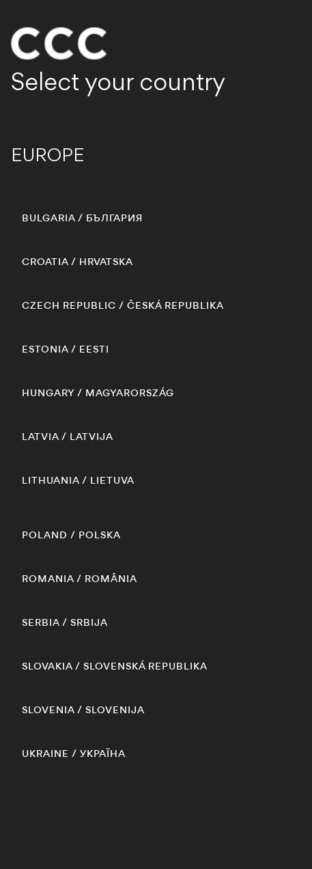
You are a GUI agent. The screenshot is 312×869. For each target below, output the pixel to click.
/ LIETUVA (78, 480)
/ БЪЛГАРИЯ (82, 218)
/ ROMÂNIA (79, 578)
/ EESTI (65, 349)
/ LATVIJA (67, 436)
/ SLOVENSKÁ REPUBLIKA (115, 666)
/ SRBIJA (65, 622)
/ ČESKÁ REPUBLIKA (123, 305)
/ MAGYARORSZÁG (98, 393)
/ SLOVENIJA (83, 710)
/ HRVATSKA (77, 261)
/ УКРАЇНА (74, 753)
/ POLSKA (71, 535)
